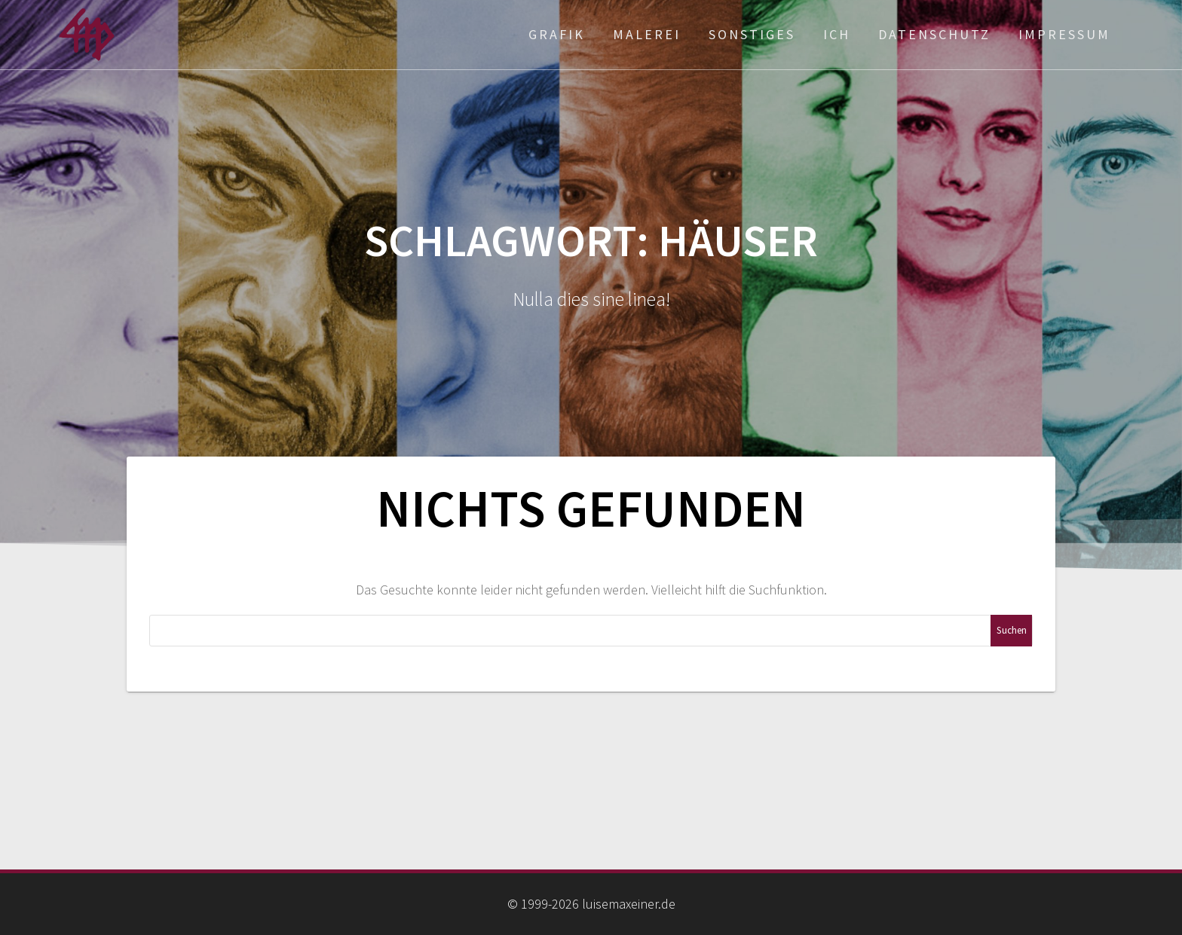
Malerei (647, 34)
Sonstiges (752, 34)
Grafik (556, 34)
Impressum (1064, 34)
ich (836, 34)
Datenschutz (934, 34)
